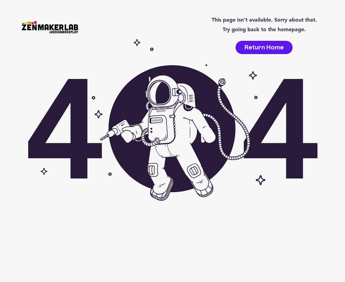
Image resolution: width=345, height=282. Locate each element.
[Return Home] (264, 47)
